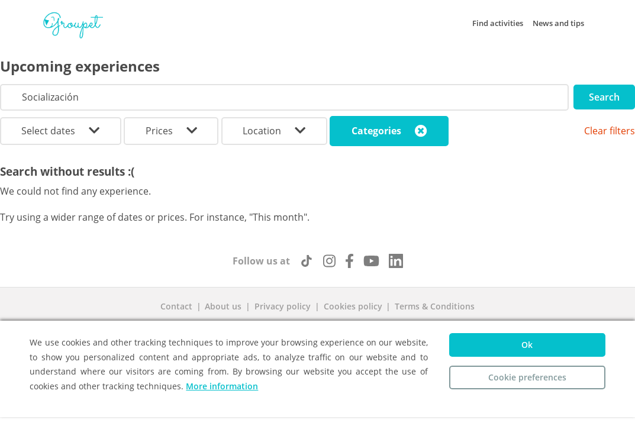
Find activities (497, 23)
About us (223, 306)
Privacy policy (282, 306)
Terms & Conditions (435, 306)
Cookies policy (353, 306)
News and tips (558, 23)
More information (222, 386)
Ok (527, 344)
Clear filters (609, 130)
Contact (176, 306)
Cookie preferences (527, 377)
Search (604, 97)
